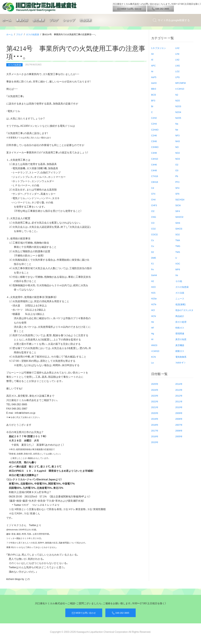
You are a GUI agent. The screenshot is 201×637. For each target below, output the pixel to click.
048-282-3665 (160, 8)
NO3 (177, 158)
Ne (176, 129)
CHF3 (154, 205)
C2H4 (154, 123)
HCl (153, 310)
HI (152, 339)
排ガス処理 (180, 321)
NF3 (177, 135)
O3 (176, 170)
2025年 (154, 383)
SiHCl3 (178, 228)
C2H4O (155, 129)
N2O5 (178, 117)
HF (152, 327)
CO (153, 222)
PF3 (177, 181)
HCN (153, 316)
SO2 (177, 234)
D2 (152, 251)
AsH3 (154, 82)
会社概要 (39, 20)
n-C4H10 (179, 88)
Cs (152, 240)
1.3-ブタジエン (158, 48)
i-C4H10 (155, 350)
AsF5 (153, 77)
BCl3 (153, 94)
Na (176, 123)
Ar (152, 71)
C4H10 (154, 158)
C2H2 (154, 117)
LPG (177, 77)
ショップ (69, 20)
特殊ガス (179, 327)
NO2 (177, 152)
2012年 (178, 395)
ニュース (179, 298)
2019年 (154, 418)
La (152, 362)
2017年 (154, 430)
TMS (177, 251)
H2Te (153, 304)
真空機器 (179, 345)
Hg (152, 333)
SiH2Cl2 (179, 216)
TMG (177, 246)
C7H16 (154, 176)
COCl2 (154, 234)
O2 (176, 164)
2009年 (178, 413)
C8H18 (154, 181)
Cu (152, 246)
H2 (152, 281)
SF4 (177, 187)
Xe (176, 275)
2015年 (154, 442)
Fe (152, 269)
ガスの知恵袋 (32, 34)
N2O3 (178, 106)
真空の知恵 (180, 339)
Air (152, 53)
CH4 (153, 199)
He (152, 321)
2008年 (178, 418)
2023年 (154, 395)
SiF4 (177, 211)
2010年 (178, 407)
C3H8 (154, 152)
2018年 (154, 424)
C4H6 (154, 164)
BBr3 (153, 88)
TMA (177, 240)
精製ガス (179, 350)
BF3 (153, 100)
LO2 (177, 71)
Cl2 (153, 211)
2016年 (154, 436)
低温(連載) (180, 304)
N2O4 (178, 112)
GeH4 (154, 275)
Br (152, 106)
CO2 (153, 228)
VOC (177, 263)
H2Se (154, 298)
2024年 (154, 389)
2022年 (154, 401)
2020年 (154, 413)
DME (153, 257)
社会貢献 (86, 20)
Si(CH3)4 (180, 199)
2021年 (154, 407)
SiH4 (177, 222)
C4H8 (154, 170)
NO (177, 147)
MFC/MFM (180, 82)
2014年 (178, 383)
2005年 (178, 436)
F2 (152, 263)
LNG (177, 65)
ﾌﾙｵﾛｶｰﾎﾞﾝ (180, 362)
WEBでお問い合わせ (129, 8)
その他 (178, 281)
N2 (176, 94)
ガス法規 (179, 292)
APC (153, 65)
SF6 (177, 193)
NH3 (177, 141)
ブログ (53, 20)
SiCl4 (178, 205)
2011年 (178, 401)
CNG (153, 216)
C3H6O (155, 147)
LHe (177, 53)
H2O (153, 286)
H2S (153, 292)
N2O (177, 100)
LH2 (177, 48)
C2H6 (154, 135)
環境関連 (179, 333)
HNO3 (154, 345)
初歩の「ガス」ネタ (184, 310)
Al (152, 59)
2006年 (178, 430)
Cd (152, 187)
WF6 (177, 269)
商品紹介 (179, 316)
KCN (153, 356)
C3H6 (154, 141)
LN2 (177, 59)
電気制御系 (180, 356)
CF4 (153, 193)
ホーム (6, 20)
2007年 (178, 424)
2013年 (178, 389)
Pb (176, 176)
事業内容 (22, 20)
